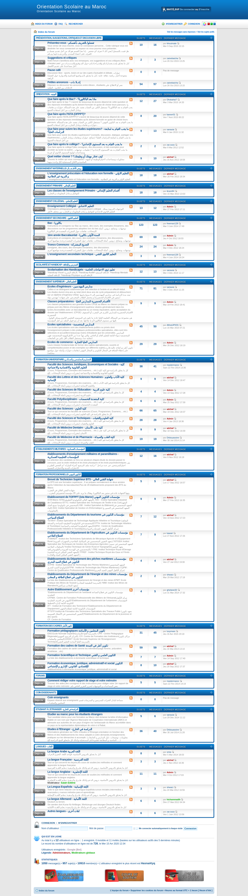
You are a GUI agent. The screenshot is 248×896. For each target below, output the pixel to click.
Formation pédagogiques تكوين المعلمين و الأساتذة (76, 630)
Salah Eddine (68, 782)
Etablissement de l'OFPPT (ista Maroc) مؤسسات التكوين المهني (83, 496)
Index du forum (44, 24)
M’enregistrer (174, 24)
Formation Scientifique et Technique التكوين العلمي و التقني (81, 655)
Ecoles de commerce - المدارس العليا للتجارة (72, 342)
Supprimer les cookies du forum (147, 890)
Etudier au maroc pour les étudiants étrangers (74, 714)
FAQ (61, 24)
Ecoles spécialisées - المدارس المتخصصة (70, 324)
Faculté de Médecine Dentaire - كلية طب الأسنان (75, 427)
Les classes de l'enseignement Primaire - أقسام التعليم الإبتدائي (83, 190)
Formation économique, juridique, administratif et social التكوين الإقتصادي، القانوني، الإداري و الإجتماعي (84, 665)
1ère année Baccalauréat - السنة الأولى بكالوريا (73, 235)
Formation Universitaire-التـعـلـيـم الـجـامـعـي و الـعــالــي (63, 359)
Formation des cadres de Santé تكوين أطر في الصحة (77, 645)
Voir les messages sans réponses (181, 32)
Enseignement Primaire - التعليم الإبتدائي (55, 185)
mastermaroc (173, 365)
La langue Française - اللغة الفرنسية (68, 759)
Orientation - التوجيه (46, 94)
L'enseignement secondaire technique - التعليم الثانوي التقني (81, 254)
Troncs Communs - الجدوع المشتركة (68, 244)
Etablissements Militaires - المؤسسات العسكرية (60, 449)
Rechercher (76, 24)
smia (169, 752)
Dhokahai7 (172, 99)
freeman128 (172, 223)
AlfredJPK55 (172, 325)
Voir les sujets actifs (205, 32)
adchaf (170, 157)
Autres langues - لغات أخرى (63, 811)
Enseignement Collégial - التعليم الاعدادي (70, 206)
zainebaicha (172, 58)
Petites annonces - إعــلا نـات (63, 82)
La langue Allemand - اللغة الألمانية (67, 798)
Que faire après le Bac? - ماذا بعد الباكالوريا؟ (71, 99)
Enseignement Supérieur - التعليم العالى (56, 281)
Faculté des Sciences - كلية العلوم (66, 408)
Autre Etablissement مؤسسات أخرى (68, 589)
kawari (170, 533)
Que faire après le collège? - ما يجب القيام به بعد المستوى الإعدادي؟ (84, 144)
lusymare (171, 631)
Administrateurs (61, 852)
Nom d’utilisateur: (50, 828)
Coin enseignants (46, 692)
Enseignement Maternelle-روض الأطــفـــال (58, 168)
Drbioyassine (173, 437)
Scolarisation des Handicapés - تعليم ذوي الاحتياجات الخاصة (81, 269)
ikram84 (170, 191)
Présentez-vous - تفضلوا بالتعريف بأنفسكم (70, 42)
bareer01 (171, 114)
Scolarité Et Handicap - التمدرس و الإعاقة (57, 264)
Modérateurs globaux (83, 852)
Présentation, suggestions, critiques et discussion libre (69, 38)
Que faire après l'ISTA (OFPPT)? (66, 114)
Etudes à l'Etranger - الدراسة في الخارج (69, 729)
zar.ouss (171, 145)
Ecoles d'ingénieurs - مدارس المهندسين (70, 286)
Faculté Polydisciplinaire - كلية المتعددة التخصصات (75, 399)
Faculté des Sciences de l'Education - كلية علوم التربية (78, 389)
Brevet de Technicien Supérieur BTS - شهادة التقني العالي (80, 479)
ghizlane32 (172, 590)
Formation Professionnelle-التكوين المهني (58, 474)
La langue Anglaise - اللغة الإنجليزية (67, 771)
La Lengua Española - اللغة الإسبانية (67, 786)
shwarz (170, 574)
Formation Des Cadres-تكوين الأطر (54, 625)
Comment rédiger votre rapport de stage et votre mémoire (82, 680)
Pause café (54, 70)
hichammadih (173, 799)
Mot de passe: (96, 828)
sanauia (170, 129)
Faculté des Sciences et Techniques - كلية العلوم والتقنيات (80, 418)
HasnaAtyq (148, 863)
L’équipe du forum (119, 890)
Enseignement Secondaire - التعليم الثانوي (57, 218)
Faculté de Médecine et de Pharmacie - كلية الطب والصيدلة (81, 437)
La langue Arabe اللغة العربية (63, 751)
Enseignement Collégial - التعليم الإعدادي (57, 201)
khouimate (172, 43)
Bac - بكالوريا (54, 222)
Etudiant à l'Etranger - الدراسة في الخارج (57, 709)
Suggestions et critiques (62, 57)
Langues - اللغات (44, 746)
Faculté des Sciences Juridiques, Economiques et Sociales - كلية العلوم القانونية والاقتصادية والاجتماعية (86, 366)
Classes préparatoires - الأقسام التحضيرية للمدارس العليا (78, 301)
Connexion (194, 24)
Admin (170, 206)
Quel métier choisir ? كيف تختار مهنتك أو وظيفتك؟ (75, 156)
